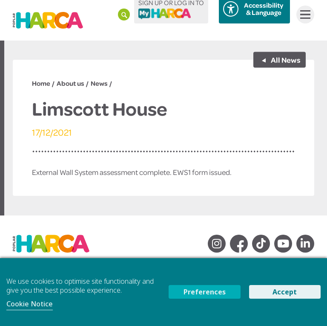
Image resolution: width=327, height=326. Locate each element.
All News (285, 59)
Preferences (205, 292)
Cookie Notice (29, 304)
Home (41, 83)
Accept (284, 292)
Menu (303, 14)
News (99, 83)
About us (70, 83)
